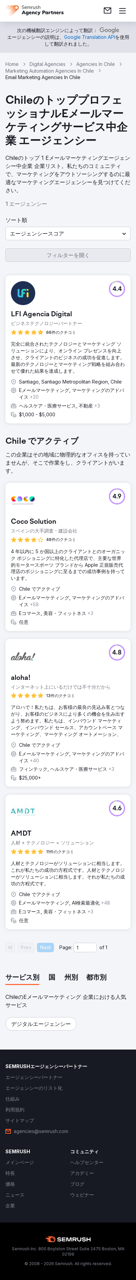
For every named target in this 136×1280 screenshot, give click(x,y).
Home (12, 64)
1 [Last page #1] (106, 947)
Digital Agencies (47, 64)
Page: (65, 947)
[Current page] (85, 947)
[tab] (22, 978)
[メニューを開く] (122, 11)
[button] (68, 233)
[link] (107, 10)
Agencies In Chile (95, 64)
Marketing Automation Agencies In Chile (49, 71)
